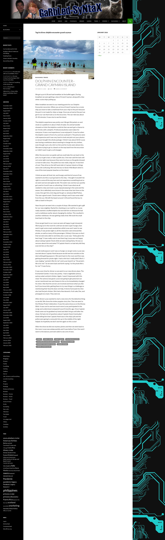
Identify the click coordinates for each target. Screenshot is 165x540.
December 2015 (7, 184)
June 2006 (6, 317)
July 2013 (6, 204)
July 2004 (6, 325)
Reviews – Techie (7, 396)
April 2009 (6, 287)
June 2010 (6, 252)
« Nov (99, 55)
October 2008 (7, 295)
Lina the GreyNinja (8, 379)
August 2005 (6, 320)
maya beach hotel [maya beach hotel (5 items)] (15, 470)
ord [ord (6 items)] (12, 476)
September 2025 (7, 108)
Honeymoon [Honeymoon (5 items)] (12, 457)
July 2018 (6, 156)
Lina (66, 21)
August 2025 (6, 111)
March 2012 (6, 229)
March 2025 (6, 116)
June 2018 (6, 158)
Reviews (104, 21)
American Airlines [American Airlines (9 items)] (10, 441)
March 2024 (6, 126)
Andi (50, 89)
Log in (4, 521)
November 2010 (7, 242)
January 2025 (7, 118)
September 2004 (7, 323)
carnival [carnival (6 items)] (9, 443)
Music (5, 381)
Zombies (5, 427)
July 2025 (6, 113)
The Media (6, 414)
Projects (5, 384)
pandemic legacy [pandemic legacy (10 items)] (10, 482)
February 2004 (7, 338)
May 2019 (6, 146)
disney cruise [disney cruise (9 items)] (8, 450)
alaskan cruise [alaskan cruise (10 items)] (13, 438)
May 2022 (6, 141)
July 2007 (6, 307)
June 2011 (6, 237)
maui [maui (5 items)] (9, 470)
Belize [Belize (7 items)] (5, 443)
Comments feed (7, 526)
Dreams (81, 21)
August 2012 (6, 219)
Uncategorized (7, 419)
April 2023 (6, 133)
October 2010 (7, 244)
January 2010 (7, 264)
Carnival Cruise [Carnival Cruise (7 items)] (8, 445)
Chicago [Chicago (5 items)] (5, 448)
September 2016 (7, 174)
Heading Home (7, 56)
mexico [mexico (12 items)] (6, 473)
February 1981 (7, 345)
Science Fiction (7, 401)
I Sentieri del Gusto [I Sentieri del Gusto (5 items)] (8, 463)
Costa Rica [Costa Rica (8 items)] (11, 448)
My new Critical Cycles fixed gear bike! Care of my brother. (11, 78)
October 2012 (7, 214)
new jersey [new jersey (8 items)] (7, 476)
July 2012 (6, 222)
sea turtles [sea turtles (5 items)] (6, 506)
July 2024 (6, 123)
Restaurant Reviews (8, 389)
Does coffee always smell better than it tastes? (10, 93)
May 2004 (6, 330)
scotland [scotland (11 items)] (11, 502)
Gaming (89, 21)
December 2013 (7, 196)
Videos (60, 21)
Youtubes (5, 424)
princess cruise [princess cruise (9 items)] (8, 494)
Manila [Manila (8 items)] (5, 470)
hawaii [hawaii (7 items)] (16, 455)
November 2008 (7, 292)
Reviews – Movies (8, 394)
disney (39, 339)
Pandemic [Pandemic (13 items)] (8, 478)
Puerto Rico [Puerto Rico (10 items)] (8, 499)
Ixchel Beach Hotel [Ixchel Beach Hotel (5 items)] (8, 468)
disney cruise (48, 339)
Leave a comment (61, 89)
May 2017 (6, 169)
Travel (96, 21)
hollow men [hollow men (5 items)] (6, 457)
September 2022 (7, 136)
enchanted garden (68, 341)
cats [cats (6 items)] (15, 445)
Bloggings (114, 21)
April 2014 (6, 194)
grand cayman (62, 344)
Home (53, 21)
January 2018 (7, 166)
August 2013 (6, 201)
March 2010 (6, 259)
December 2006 (7, 312)
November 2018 (7, 148)
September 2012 (7, 217)
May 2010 (6, 254)
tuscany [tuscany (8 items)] (6, 508)
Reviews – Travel (7, 399)
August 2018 (6, 153)
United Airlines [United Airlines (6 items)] (13, 508)
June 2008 (6, 297)
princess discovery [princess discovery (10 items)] (10, 497)
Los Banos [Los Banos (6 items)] (16, 468)
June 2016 (6, 176)
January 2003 (7, 343)
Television (6, 411)
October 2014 (7, 189)
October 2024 (7, 121)
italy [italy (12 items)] (13, 465)
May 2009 (6, 285)
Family (5, 364)
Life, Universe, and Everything (11, 376)
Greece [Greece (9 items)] (10, 455)
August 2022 (6, 138)
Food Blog (73, 21)
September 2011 (7, 234)
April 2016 (6, 179)
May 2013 (6, 206)
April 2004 (6, 333)
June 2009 (6, 282)
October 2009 (7, 272)
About (124, 21)
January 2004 (7, 340)
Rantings (5, 386)
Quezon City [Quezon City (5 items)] (16, 499)
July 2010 (6, 249)
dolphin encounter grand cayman (48, 341)
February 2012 (7, 232)
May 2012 (6, 224)
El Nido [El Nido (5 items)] (14, 452)
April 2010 (6, 257)
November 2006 (7, 315)
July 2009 (6, 280)
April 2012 (6, 227)
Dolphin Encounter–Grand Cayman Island (55, 83)
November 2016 (7, 171)
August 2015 (6, 186)
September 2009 (7, 275)
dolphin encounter (72, 339)
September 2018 (7, 151)
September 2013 (7, 199)
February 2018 (7, 164)
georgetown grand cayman (46, 344)
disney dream (59, 339)
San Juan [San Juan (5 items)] (5, 502)
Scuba (5, 404)
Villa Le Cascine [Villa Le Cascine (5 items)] (7, 510)
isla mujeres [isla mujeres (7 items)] (7, 466)
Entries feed (6, 524)
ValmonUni (6, 91)
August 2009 (6, 277)
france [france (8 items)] (5, 455)
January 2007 (7, 310)
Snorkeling (6, 406)
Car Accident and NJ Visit (10, 49)
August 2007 (6, 305)
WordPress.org (7, 529)
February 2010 (7, 262)
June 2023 (6, 131)
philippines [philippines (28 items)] (10, 490)
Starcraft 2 (6, 409)
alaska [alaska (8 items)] (5, 438)
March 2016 (6, 181)
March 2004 (6, 335)
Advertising (6, 356)
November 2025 (7, 106)
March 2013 (6, 211)
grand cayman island (44, 346)
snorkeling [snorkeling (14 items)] (14, 505)
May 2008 (6, 300)
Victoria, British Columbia (10, 58)
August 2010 (6, 247)
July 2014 (6, 191)
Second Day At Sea (8, 61)
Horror (5, 374)
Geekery (5, 371)
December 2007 (7, 302)
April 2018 (6, 161)
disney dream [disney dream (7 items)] (7, 452)
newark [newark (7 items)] (12, 473)
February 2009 (7, 290)
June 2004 (6, 328)
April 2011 (6, 239)
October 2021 (7, 143)
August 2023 (6, 128)
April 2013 (6, 209)
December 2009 (7, 267)
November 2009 (7, 270)
